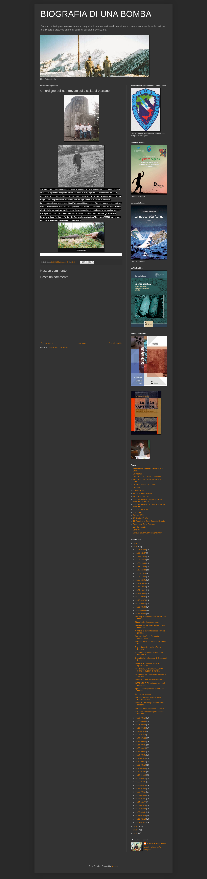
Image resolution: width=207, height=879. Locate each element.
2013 (136, 830)
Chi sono (136, 488)
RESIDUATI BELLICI (141, 496)
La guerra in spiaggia (143, 694)
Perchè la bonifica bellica (142, 493)
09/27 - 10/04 (141, 593)
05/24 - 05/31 (141, 755)
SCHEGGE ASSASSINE (156, 843)
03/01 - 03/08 (141, 795)
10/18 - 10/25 (141, 583)
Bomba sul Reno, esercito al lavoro (148, 680)
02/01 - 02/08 (141, 809)
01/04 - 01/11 (141, 822)
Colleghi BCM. (138, 515)
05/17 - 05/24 (141, 758)
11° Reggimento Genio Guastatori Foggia (149, 521)
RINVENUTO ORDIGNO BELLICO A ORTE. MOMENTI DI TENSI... (149, 670)
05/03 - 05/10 (141, 765)
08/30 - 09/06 (141, 607)
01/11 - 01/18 (141, 819)
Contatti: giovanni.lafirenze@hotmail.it (147, 533)
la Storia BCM (138, 491)
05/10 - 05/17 (141, 762)
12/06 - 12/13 (141, 560)
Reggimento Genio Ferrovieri (144, 524)
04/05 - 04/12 (141, 779)
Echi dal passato (139, 527)
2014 (136, 826)
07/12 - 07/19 (141, 731)
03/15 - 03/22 (141, 789)
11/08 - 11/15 (141, 573)
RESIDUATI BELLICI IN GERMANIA (147, 477)
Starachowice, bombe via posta (147, 622)
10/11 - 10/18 (141, 587)
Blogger (114, 866)
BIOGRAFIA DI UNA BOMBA (96, 14)
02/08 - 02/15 (141, 805)
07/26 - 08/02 (141, 725)
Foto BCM (137, 512)
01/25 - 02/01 (141, 812)
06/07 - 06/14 (141, 748)
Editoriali (136, 530)
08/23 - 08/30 (141, 610)
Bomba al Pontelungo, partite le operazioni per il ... (147, 664)
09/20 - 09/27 (141, 597)
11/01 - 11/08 (141, 577)
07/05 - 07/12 (141, 735)
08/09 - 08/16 (141, 718)
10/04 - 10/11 (141, 590)
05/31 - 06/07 (141, 752)
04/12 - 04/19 (141, 775)
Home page (81, 343)
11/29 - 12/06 (141, 563)
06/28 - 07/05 (141, 738)
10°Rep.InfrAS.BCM (140, 518)
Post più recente (47, 343)
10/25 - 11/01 (141, 580)
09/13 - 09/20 (141, 600)
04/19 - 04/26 (141, 772)
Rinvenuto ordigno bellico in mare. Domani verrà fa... (148, 698)
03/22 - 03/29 (141, 785)
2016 (136, 543)
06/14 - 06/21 (141, 745)
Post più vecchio (115, 343)
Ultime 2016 (137, 474)
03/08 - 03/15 (141, 792)
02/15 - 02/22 (141, 802)
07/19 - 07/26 (141, 728)
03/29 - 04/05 (141, 782)
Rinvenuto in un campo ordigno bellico (149, 708)
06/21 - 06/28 (141, 742)
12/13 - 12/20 (141, 556)
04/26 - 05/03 (141, 768)
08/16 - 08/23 (141, 614)
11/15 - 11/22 (141, 570)
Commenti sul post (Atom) (58, 347)
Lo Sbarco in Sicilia (140, 509)
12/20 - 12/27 (141, 553)
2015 (136, 547)
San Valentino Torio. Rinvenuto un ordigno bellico (148, 637)
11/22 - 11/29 (141, 567)
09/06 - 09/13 (141, 604)
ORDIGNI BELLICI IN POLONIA (145, 485)
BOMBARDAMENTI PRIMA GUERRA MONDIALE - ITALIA (147, 500)
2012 (136, 833)
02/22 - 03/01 (141, 799)
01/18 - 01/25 (141, 816)
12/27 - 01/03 (141, 550)
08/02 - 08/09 (141, 721)
